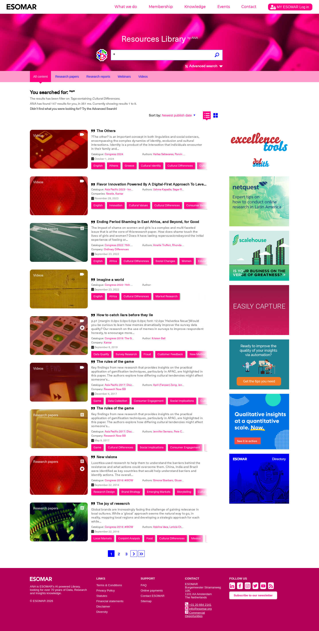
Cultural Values (138, 205)
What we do (126, 7)
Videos (143, 76)
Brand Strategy (130, 492)
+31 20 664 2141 (198, 604)
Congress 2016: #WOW (119, 480)
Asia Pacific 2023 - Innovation (122, 189)
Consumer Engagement (148, 401)
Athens (113, 166)
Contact (248, 7)
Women (186, 261)
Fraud (147, 354)
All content (40, 76)
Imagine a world (110, 280)
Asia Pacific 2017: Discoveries (123, 385)
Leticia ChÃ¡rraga (179, 527)
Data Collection (117, 401)
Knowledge (195, 7)
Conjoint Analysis (129, 538)
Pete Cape (180, 431)
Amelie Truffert (162, 245)
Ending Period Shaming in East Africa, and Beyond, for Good (148, 222)
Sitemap (146, 601)
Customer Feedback (170, 354)
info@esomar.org (198, 608)
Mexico (195, 538)
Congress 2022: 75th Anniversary (125, 245)
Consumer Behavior (198, 205)
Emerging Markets (158, 492)
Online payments (152, 590)
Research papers (67, 76)
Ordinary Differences (116, 249)
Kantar (119, 193)
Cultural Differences (180, 166)
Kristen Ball (158, 338)
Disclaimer (103, 606)
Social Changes (165, 261)
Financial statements (109, 601)
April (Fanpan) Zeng (165, 385)
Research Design (104, 492)
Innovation (115, 205)
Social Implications (182, 401)
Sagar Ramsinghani (184, 189)
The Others (106, 131)
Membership (161, 7)
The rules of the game (115, 361)
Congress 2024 (114, 154)
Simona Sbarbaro (163, 480)
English (98, 166)
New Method (198, 354)
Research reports (98, 76)
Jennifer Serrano (188, 385)
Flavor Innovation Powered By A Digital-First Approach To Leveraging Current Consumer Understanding (185, 184)
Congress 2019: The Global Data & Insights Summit (135, 338)
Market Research (166, 296)
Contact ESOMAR (152, 595)
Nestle (110, 193)
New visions (107, 457)
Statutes (101, 595)
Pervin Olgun (182, 154)
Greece (129, 166)
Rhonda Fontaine (182, 245)
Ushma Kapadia (162, 189)
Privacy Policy (105, 590)
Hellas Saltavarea (163, 154)
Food (149, 538)
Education (204, 261)
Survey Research (126, 354)
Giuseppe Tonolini (185, 480)
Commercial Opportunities (195, 614)
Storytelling (184, 492)
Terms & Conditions (109, 585)
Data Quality (101, 354)
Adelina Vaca (160, 527)
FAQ (144, 585)
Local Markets (102, 538)
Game (97, 401)
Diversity (102, 611)
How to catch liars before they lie (125, 315)
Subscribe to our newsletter (253, 595)
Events (223, 7)
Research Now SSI (115, 389)
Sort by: (155, 115)
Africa (113, 261)
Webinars (124, 76)
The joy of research (113, 503)
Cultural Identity (151, 166)
